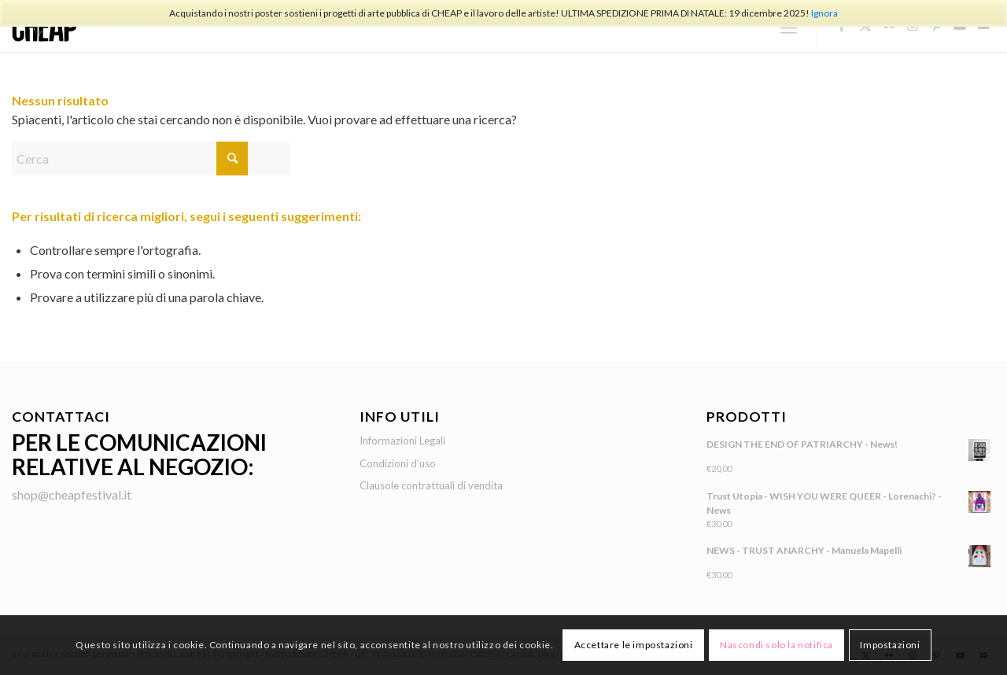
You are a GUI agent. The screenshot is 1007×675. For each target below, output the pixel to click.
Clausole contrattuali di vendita (431, 485)
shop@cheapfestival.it (71, 494)
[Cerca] (151, 158)
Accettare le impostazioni (633, 645)
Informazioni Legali (402, 440)
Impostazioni (890, 645)
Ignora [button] (824, 13)
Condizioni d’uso (398, 463)
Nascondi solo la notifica (776, 645)
